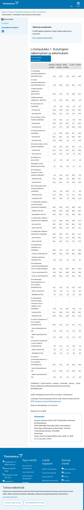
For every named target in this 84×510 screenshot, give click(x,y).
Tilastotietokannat (49, 473)
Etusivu (4, 12)
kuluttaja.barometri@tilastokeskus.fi (48, 401)
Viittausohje (39, 416)
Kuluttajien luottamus (23, 12)
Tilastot (11, 12)
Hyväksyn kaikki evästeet (13, 503)
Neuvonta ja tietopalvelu (27, 466)
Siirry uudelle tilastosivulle (42, 38)
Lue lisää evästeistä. (10, 497)
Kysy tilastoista (28, 472)
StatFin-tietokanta (49, 469)
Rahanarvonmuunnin (50, 480)
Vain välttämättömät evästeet (35, 503)
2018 (34, 12)
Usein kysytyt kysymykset (27, 477)
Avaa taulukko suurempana (36, 58)
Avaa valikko (7, 19)
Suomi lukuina (47, 477)
